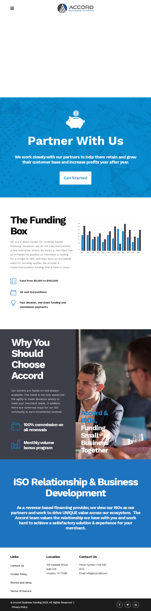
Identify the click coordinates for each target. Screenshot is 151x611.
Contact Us (17, 565)
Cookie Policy (18, 574)
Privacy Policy (19, 607)
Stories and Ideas (21, 582)
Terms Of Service (20, 591)
